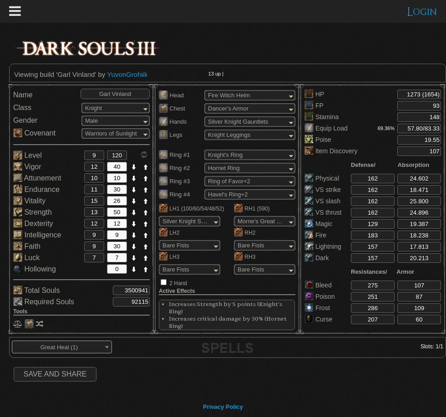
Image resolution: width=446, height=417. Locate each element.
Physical (321, 178)
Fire (315, 235)
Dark (316, 257)
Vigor (27, 167)
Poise (317, 139)
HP (314, 94)
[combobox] (62, 347)
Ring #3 (174, 181)
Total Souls (36, 290)
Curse (318, 319)
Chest (172, 108)
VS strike (322, 189)
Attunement (37, 178)
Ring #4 (174, 194)
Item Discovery (330, 151)
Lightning (322, 246)
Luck (26, 257)
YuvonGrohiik (127, 74)
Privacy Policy (223, 406)
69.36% (386, 128)
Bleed (318, 285)
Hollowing (34, 269)
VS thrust (322, 212)
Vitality (29, 201)
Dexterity (33, 223)
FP (314, 105)
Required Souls (43, 302)
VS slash (322, 201)
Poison (319, 296)
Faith (27, 246)
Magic (318, 223)
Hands (173, 121)
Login (422, 12)
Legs (170, 134)
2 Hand (178, 283)
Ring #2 (174, 168)
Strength (32, 212)
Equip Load (326, 128)
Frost (317, 307)
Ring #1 (174, 154)
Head (171, 95)
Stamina (321, 117)
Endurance (36, 189)
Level (27, 155)
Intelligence (37, 235)
